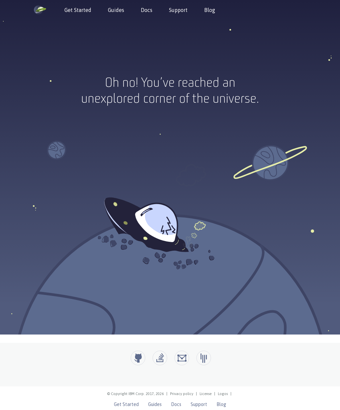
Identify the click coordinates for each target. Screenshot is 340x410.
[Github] (137, 357)
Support (178, 10)
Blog (209, 10)
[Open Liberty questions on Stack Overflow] (159, 357)
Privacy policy (181, 394)
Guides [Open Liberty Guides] (155, 404)
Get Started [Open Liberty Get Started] (126, 404)
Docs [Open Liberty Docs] (176, 404)
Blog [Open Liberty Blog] (221, 404)
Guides (116, 10)
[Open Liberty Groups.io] (181, 357)
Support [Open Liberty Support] (199, 404)
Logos (223, 394)
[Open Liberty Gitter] (203, 357)
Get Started (77, 10)
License (206, 394)
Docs (146, 10)
